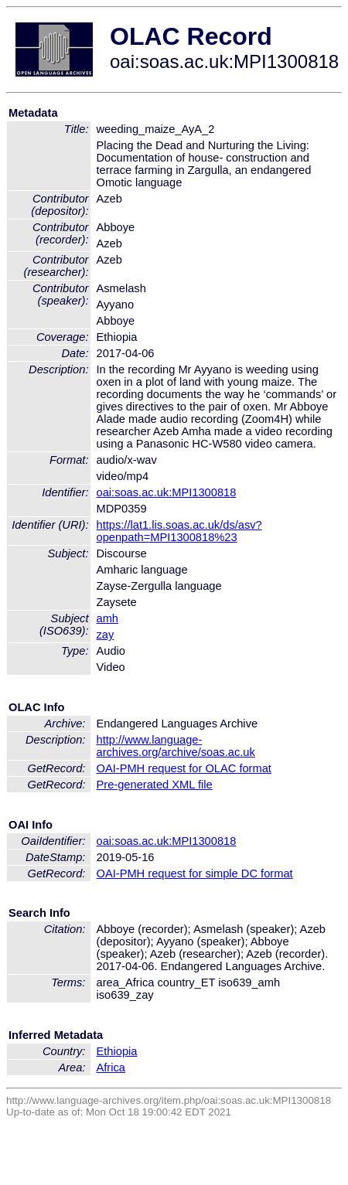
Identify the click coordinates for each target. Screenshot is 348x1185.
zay (105, 634)
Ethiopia (117, 1051)
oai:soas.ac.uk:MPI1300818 (167, 492)
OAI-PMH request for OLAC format (184, 768)
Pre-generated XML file (155, 784)
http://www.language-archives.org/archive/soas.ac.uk (176, 746)
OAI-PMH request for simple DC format (195, 873)
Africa (111, 1067)
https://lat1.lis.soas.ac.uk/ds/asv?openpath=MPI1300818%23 (179, 531)
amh (108, 618)
